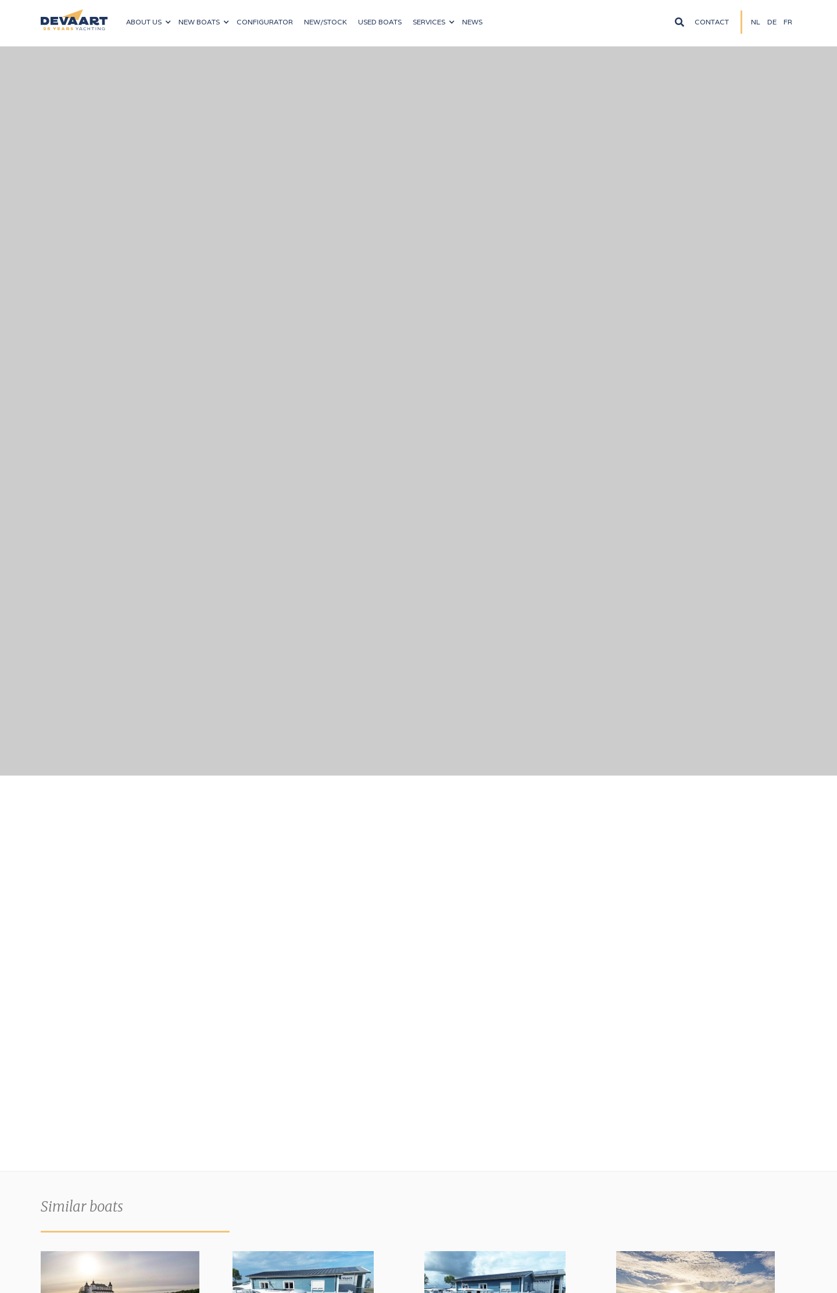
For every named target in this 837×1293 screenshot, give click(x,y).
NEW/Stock (325, 21)
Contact (712, 21)
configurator (265, 21)
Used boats (380, 21)
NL (755, 21)
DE (772, 21)
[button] (148, 22)
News (472, 21)
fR (788, 21)
